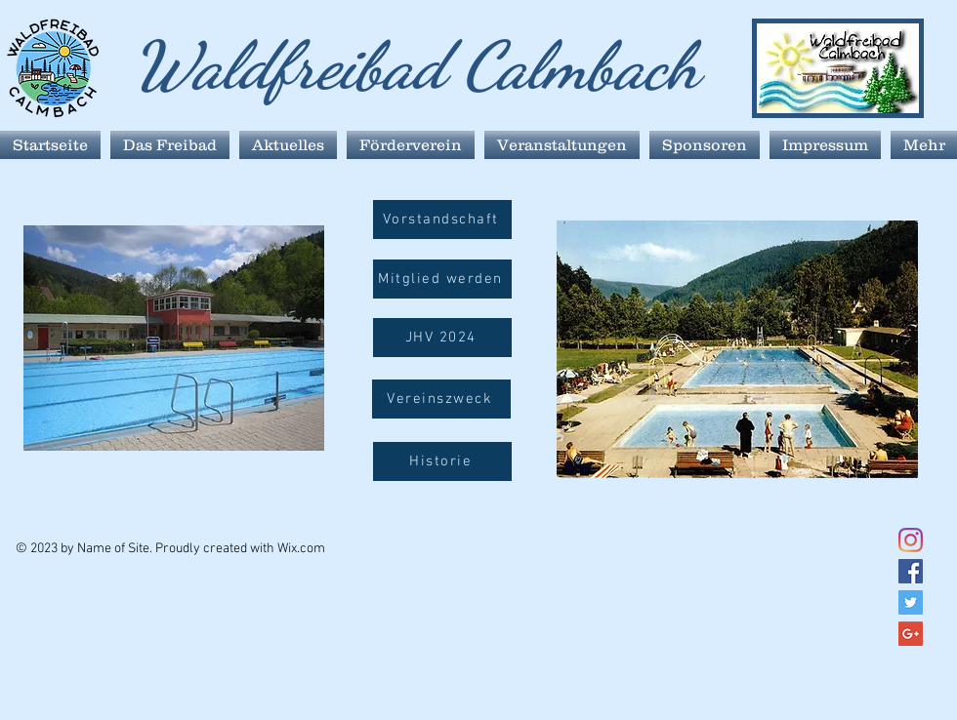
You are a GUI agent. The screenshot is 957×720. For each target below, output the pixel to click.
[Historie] (442, 461)
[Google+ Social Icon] (910, 633)
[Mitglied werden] (442, 279)
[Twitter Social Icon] (910, 602)
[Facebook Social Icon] (910, 571)
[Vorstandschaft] (442, 219)
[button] (441, 399)
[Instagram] (910, 540)
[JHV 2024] (442, 337)
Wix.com (301, 548)
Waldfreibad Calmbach (416, 65)
